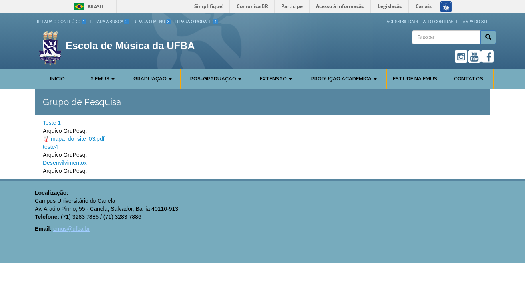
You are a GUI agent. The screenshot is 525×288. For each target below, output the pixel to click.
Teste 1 (52, 123)
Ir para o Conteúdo (61, 22)
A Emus (102, 79)
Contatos (468, 79)
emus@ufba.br (71, 229)
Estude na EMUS (415, 79)
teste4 (50, 147)
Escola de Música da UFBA (130, 45)
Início (57, 79)
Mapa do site (476, 22)
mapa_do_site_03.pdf (78, 139)
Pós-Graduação (215, 79)
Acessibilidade (402, 22)
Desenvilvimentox (65, 163)
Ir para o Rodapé (196, 22)
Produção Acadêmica (344, 79)
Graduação (152, 79)
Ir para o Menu (152, 22)
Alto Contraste (441, 22)
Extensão (276, 79)
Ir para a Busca (109, 22)
